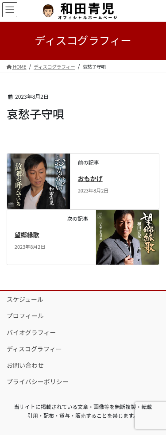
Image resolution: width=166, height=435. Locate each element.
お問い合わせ (25, 365)
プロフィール (25, 315)
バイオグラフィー (31, 332)
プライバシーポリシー (38, 381)
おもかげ (90, 178)
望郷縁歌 (27, 234)
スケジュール (25, 299)
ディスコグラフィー (34, 348)
